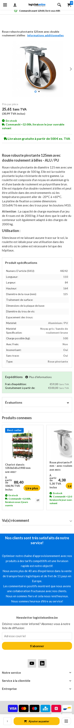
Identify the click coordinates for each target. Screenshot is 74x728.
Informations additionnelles (45, 35)
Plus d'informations (38, 377)
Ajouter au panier (36, 721)
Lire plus (32, 488)
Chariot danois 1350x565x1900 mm (18, 466)
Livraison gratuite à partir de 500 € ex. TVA (37, 138)
